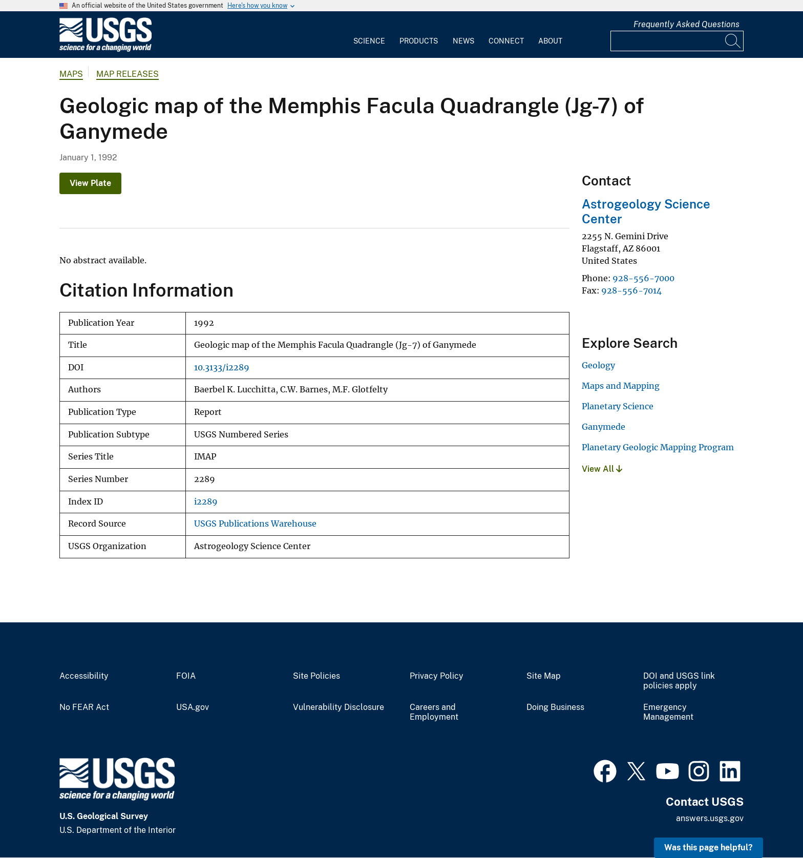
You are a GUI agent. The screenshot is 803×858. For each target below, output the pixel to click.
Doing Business (555, 707)
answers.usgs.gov (710, 818)
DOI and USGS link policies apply (679, 681)
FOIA (186, 676)
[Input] (677, 41)
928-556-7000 (643, 278)
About (550, 41)
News (463, 41)
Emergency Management (668, 712)
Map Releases (127, 74)
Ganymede (603, 427)
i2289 (206, 502)
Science (369, 41)
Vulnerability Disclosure (338, 707)
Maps (71, 74)
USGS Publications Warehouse (255, 524)
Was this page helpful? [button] (708, 847)
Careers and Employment (434, 712)
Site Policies (316, 676)
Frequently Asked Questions (686, 24)
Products (418, 41)
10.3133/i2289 (221, 367)
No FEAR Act (84, 707)
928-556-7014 (631, 290)
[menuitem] (369, 34)
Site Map (543, 676)
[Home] (105, 49)
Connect (506, 41)
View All (602, 469)
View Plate (90, 183)
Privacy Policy (436, 676)
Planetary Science (617, 406)
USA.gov (192, 707)
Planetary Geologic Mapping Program (658, 447)
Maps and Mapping (621, 386)
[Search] (733, 41)
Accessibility (84, 676)
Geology (598, 365)
